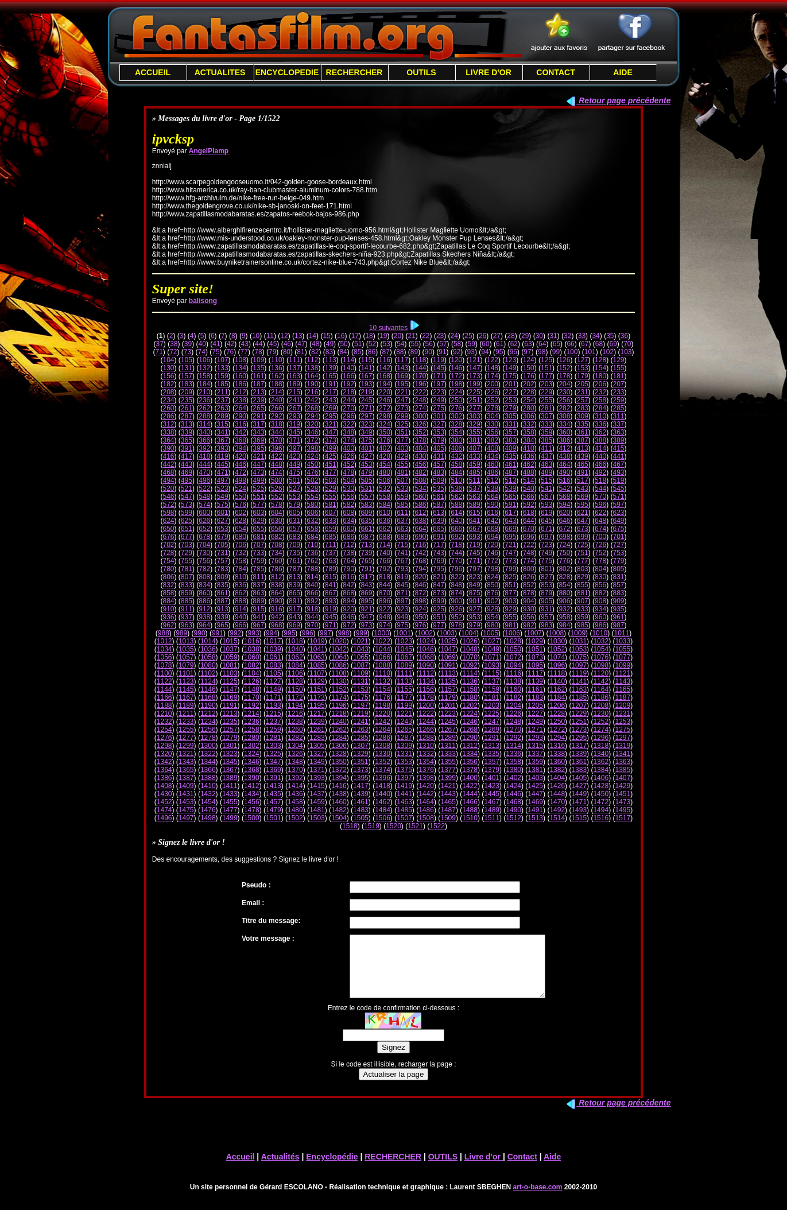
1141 (579, 681)
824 (492, 577)
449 (294, 464)
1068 (426, 657)
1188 (164, 705)
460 (492, 464)
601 (222, 513)
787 (294, 569)
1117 (535, 673)
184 (204, 384)
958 (564, 617)
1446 (513, 794)
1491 (535, 810)
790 (348, 569)
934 (600, 609)
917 (294, 609)
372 (312, 440)
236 (204, 400)
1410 (208, 786)
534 (421, 488)
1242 (382, 722)
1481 (317, 810)
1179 (448, 697)
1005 (490, 633)
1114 (470, 673)
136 (276, 368)
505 (366, 480)
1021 (361, 641)
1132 (382, 681)
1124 (208, 681)
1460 (339, 802)
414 (600, 448)
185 (222, 384)
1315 (535, 746)
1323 (230, 754)
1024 (426, 641)
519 (618, 480)
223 (438, 392)
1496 (164, 818)
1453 (186, 802)
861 (222, 593)
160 (240, 376)
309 (582, 416)
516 (564, 480)
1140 (557, 681)
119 (438, 360)
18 (369, 336)
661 (366, 529)
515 (546, 480)
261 (186, 408)
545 (618, 488)
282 (564, 408)
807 (186, 577)
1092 (470, 665)
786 (276, 569)
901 (474, 601)
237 (222, 400)
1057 (186, 657)
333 (546, 424)
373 (330, 440)
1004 (468, 633)
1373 (361, 770)
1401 (491, 778)
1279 (230, 738)
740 (384, 553)
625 (186, 521)
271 (366, 408)
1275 (622, 730)
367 (222, 440)
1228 (557, 713)
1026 (470, 641)
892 (312, 601)
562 (456, 496)
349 (366, 432)
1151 (317, 689)
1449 (579, 794)
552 (276, 496)
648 (600, 521)
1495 (622, 810)
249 (438, 400)
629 (258, 521)
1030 (557, 641)
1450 (600, 794)
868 (348, 593)
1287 (404, 738)
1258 (251, 730)
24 (454, 336)
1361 (579, 762)
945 (330, 617)
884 (168, 601)
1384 (600, 770)
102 (608, 352)
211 (222, 392)
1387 (186, 778)
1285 (361, 738)
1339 (579, 754)
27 (497, 336)
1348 (295, 762)
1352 (382, 762)
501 (294, 480)
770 (456, 561)
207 (618, 384)
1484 (382, 810)
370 (276, 440)
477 (330, 472)
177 (546, 376)
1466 (470, 802)
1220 (382, 713)
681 (258, 537)
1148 (251, 689)
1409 (186, 786)
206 (600, 384)
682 (276, 537)
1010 (599, 633)
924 (421, 609)
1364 (164, 770)
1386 (164, 778)
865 (294, 593)
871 (402, 593)
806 (168, 577)
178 (564, 376)
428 (384, 456)
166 (348, 376)
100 (571, 352)
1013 (186, 641)
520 (168, 488)
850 (492, 585)
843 (366, 585)
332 (528, 424)
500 (276, 480)
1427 (579, 786)
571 (618, 496)
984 (564, 625)
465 (582, 464)
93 (471, 352)
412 (564, 448)
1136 (470, 681)
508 (421, 480)
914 (240, 609)
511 (474, 480)
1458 (295, 802)
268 (312, 408)
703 (186, 545)
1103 (230, 673)
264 (240, 408)
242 (312, 400)
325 (402, 424)
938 (204, 617)
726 (600, 545)
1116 (513, 673)
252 (492, 400)
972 (348, 625)
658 (312, 529)
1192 (251, 705)
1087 (361, 665)
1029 (535, 641)
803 (582, 569)
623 (618, 513)
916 (276, 609)
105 (186, 360)
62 (514, 344)
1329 (361, 754)
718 (456, 545)
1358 (513, 762)
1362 (600, 762)
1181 (491, 697)
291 (258, 416)
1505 (361, 818)
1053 (579, 649)
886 (204, 601)
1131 (361, 681)
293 (294, 416)
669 (510, 529)
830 (600, 577)
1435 (273, 794)
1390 (251, 778)
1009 (578, 633)
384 (528, 440)
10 (255, 336)
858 (168, 593)
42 (230, 344)
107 (222, 360)
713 (366, 545)
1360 (557, 762)
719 (474, 545)
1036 (208, 649)
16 (340, 336)
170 (421, 376)
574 (204, 505)
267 (294, 408)
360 (564, 432)
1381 (535, 770)
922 (384, 609)
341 (222, 432)
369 (258, 440)
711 (330, 545)
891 (294, 601)
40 (202, 344)
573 (186, 505)
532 (384, 488)
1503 (317, 818)
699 (582, 537)
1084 (295, 665)
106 (204, 360)
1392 (295, 778)
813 (294, 577)
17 (355, 336)
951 (438, 617)
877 (510, 593)
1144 (164, 689)
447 (258, 464)
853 (546, 585)
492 (600, 472)
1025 (448, 641)
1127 (273, 681)
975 (402, 625)
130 (168, 368)
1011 (621, 633)
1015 (230, 641)
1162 (557, 689)
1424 (513, 786)
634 (348, 521)
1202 (470, 705)
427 (366, 456)
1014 (208, 641)
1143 (622, 681)
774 (528, 561)
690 (421, 537)
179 (582, 376)
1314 (513, 746)
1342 (164, 762)
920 (348, 609)
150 (528, 368)
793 (402, 569)
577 (258, 505)
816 (348, 577)
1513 (535, 818)
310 (600, 416)
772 (492, 561)
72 (173, 352)
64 (542, 344)
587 (438, 505)
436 (528, 456)
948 (384, 617)
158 (204, 376)
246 (384, 400)
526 (276, 488)
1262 (339, 730)
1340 (600, 754)
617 (510, 513)
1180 (470, 697)
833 (186, 585)
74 (202, 352)
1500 (251, 818)
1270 (513, 730)
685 (330, 537)
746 (492, 553)
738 (348, 553)
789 (330, 569)
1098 (600, 665)
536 (456, 488)
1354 (426, 762)
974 (384, 625)
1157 (448, 689)
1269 (491, 730)
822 (456, 577)
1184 (557, 697)
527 (294, 488)
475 (294, 472)
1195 (317, 705)
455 (402, 464)
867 (330, 593)
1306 (339, 746)
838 (276, 585)
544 (600, 488)
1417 (361, 786)
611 (402, 513)
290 (240, 416)
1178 (426, 697)
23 (440, 336)
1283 (317, 738)
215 (294, 392)
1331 (404, 754)
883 (618, 593)
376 (384, 440)
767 (402, 561)
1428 (600, 786)
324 (384, 424)
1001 (403, 633)
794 (421, 569)
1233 (186, 722)
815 (330, 577)
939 (222, 617)
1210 (164, 713)
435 (510, 456)
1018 (295, 641)
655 (258, 529)
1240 (339, 722)
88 (400, 352)
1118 (557, 673)
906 (564, 601)
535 (438, 488)
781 (186, 569)
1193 (273, 705)
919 (330, 609)
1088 (382, 665)
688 (384, 537)
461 (510, 464)
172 (456, 376)
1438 (339, 794)
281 (546, 408)
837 (258, 585)
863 (258, 593)
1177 (404, 697)
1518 (350, 826)
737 (330, 553)
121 (474, 360)
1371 (317, 770)
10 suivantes (388, 328)
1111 (404, 673)
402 (384, 448)
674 (600, 529)
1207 (579, 705)
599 (186, 513)
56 (429, 344)
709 (294, 545)
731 (222, 553)
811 (258, 577)
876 (492, 593)
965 (222, 625)
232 (600, 392)
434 (492, 456)
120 (456, 360)
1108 (339, 673)
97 (527, 352)
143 (402, 368)
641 (474, 521)
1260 (295, 730)
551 (258, 496)
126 (564, 360)
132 (204, 368)
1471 (579, 802)
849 (474, 585)
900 (456, 601)
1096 (557, 665)
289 (222, 416)
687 (366, 537)
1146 (208, 689)
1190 (208, 705)
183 (186, 384)
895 (366, 601)
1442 (426, 794)
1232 (164, 722)
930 (528, 609)
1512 (513, 818)
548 (204, 496)
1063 (317, 657)
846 (421, 585)
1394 (339, 778)
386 (564, 440)
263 (222, 408)
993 (253, 633)
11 (270, 336)
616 (492, 513)
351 (402, 432)
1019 (317, 641)
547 (186, 496)
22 (425, 336)
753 (618, 553)
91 (442, 352)
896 (384, 601)
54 (400, 344)
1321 (186, 754)
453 (366, 464)
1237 (273, 722)
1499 (230, 818)
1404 (557, 778)
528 (312, 488)
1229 (579, 713)
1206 (557, 705)
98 (541, 352)
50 (343, 344)
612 (421, 513)
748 (528, 553)
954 (492, 617)
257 (582, 400)
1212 (208, 713)
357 (510, 432)
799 (510, 569)
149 (510, 368)
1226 (513, 713)
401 (366, 448)
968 (276, 625)
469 (186, 472)
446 (240, 464)
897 (402, 601)
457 (438, 464)
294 (312, 416)
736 (312, 553)
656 (276, 529)
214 (276, 392)
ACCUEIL (152, 72)
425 (330, 456)
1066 (382, 657)
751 (582, 553)
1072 (513, 657)
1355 (448, 762)
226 (492, 392)
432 (456, 456)
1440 (382, 794)
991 (217, 633)
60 (485, 344)
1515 (579, 818)
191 (330, 384)
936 (168, 617)
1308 (382, 746)
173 (474, 376)
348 (348, 432)
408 (492, 448)
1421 (448, 786)
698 (564, 537)
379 (438, 440)
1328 (339, 754)
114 (348, 360)
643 (510, 521)
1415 (317, 786)
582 (348, 505)
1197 (361, 705)
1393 (317, 778)
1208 (600, 705)
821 (438, 577)
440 (600, 456)
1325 (273, 754)
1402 (513, 778)
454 (384, 464)
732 (240, 553)
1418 (382, 786)
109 (258, 360)
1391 (273, 778)
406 (456, 448)
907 (582, 601)
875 (474, 593)
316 (240, 424)
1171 (273, 697)
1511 (491, 818)
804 (600, 569)
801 (546, 569)
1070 (470, 657)
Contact (522, 1168)
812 (276, 577)
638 (421, 521)
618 (528, 513)
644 (528, 521)
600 (204, 513)
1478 (251, 810)
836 (240, 585)
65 (556, 344)
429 (402, 456)
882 (600, 593)
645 (546, 521)
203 (546, 384)
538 (492, 488)
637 (402, 521)
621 (582, 513)
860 (204, 593)
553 (294, 496)
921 (366, 609)
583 (366, 505)
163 (294, 376)
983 (546, 625)
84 (343, 352)
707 (258, 545)
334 (564, 424)
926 (456, 609)
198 (456, 384)
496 (204, 480)
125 (546, 360)
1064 (339, 657)
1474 (164, 810)
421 (258, 456)
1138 (513, 681)
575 (222, 505)
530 (348, 488)
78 (258, 352)
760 (276, 561)
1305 (317, 746)
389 (618, 440)
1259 (273, 730)
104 (168, 360)
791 (366, 569)
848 (456, 585)
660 (348, 529)
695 (510, 537)
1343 (186, 762)
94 (485, 352)
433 (474, 456)
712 (348, 545)
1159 (491, 689)
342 (240, 432)
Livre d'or (483, 1168)
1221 (404, 713)
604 (276, 513)
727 (618, 545)
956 (528, 617)
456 (421, 464)
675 (618, 529)
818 (384, 577)
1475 (186, 810)
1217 (317, 713)
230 (564, 392)
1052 (557, 649)
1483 (361, 810)
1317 (579, 746)
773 (510, 561)
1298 (164, 746)
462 (528, 464)
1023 (404, 641)
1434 (251, 794)
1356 (470, 762)
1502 (295, 818)
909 (618, 601)
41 (216, 344)
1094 (513, 665)
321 (330, 424)
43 (245, 344)
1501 (273, 818)
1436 (295, 794)
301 (438, 416)
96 (513, 352)
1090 (426, 665)
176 (528, 376)
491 (582, 472)
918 (312, 609)
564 (492, 496)
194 (384, 384)
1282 (295, 738)
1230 (600, 713)
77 (244, 352)
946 (348, 617)
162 (276, 376)
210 (204, 392)
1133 (404, 681)
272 (384, 408)
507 (402, 480)
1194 (295, 705)
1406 (600, 778)
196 (421, 384)
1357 (491, 762)
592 (528, 505)
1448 (557, 794)
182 (168, 384)
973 (366, 625)
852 (528, 585)
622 (600, 513)
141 (366, 368)
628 (240, 521)
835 (222, 585)
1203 (491, 705)
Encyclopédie (332, 1168)
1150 (295, 689)
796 (456, 569)
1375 (404, 770)
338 (168, 432)
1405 (579, 778)
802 (564, 569)
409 (510, 448)
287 (186, 416)
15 (326, 336)
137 (294, 368)
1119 (579, 673)
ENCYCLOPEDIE (287, 72)
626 (204, 521)
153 (582, 368)
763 (330, 561)
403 (402, 448)
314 (204, 424)
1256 (208, 730)
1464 (426, 802)
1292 (513, 738)
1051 (535, 649)
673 (582, 529)
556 (348, 496)
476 (312, 472)
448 (276, 464)
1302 (251, 746)
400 (348, 448)
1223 (448, 713)
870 (384, 593)
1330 (382, 754)
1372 (339, 770)
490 (564, 472)
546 (168, 496)
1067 (404, 657)
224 (456, 392)
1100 (164, 673)
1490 (513, 810)
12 (284, 336)
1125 (230, 681)
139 (330, 368)
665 (438, 529)
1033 (622, 641)
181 (618, 376)
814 (312, 577)
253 (510, 400)
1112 (426, 673)
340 (204, 432)
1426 (557, 786)
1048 (470, 649)
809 (222, 577)
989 (181, 633)
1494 (600, 810)
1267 (448, 730)
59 (471, 344)
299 (402, 416)
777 (582, 561)
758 (240, 561)
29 (525, 336)
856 (600, 585)
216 (312, 392)
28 (510, 336)
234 (168, 400)
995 (289, 633)
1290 (470, 738)
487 (510, 472)
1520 (393, 826)
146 (456, 368)
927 (474, 609)
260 (168, 408)
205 (582, 384)
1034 (164, 649)
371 (294, 440)
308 (564, 416)
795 (438, 569)
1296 (600, 738)
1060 (251, 657)
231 (582, 392)
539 (510, 488)
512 (492, 480)
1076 (600, 657)
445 (222, 464)
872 (421, 593)
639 (438, 521)
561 (438, 496)
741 (402, 553)
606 (312, 513)
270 (348, 408)
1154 (382, 689)
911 (186, 609)
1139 (535, 681)
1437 (317, 794)
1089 (404, 665)
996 (307, 633)
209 (186, 392)
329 (474, 424)
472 (240, 472)
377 (402, 440)
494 (168, 480)
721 (510, 545)
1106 (295, 673)
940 (240, 617)
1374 (382, 770)
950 (421, 617)
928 (492, 609)
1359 (535, 762)
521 (186, 488)
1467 (491, 802)
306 (528, 416)
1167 (186, 697)
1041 (317, 649)
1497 (186, 818)
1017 (273, 641)
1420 (426, 786)
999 (361, 633)
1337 (535, 754)
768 (421, 561)
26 (482, 336)
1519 (371, 826)
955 (510, 617)
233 (618, 392)
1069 (448, 657)
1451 (622, 794)
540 (528, 488)
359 (546, 432)
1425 (535, 786)
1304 (295, 746)
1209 (622, 705)
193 (366, 384)
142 (384, 368)
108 (240, 360)
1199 (404, 705)
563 (474, 496)
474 (276, 472)
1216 (295, 713)
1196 (339, 705)
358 (528, 432)
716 (421, 545)
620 (564, 513)
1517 (622, 818)
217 (330, 392)
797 (474, 569)
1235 (230, 722)
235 (186, 400)
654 (240, 529)
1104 (251, 673)
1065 (361, 657)
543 (582, 488)
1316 (557, 746)
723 (546, 545)
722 (528, 545)
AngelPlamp (208, 151)
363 (618, 432)
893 (330, 601)
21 (412, 336)
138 (312, 368)
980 (492, 625)
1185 (579, 697)
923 (402, 609)
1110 (382, 673)
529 (330, 488)
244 (348, 400)
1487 (448, 810)
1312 (470, 746)
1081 (230, 665)
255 (546, 400)
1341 (622, 754)
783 (222, 569)
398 (312, 448)
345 (294, 432)
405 (438, 448)
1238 (295, 722)
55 (414, 344)
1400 (470, 778)
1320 (164, 754)
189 (294, 384)
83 (329, 352)
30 (539, 336)
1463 (404, 802)
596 (600, 505)
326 (421, 424)
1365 (186, 770)
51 (358, 344)
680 (240, 537)
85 (357, 352)
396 (276, 448)
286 (168, 416)
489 (546, 472)
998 (343, 633)
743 (438, 553)
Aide (552, 1168)
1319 (622, 746)
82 (315, 352)
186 (240, 384)
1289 (448, 738)
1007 (534, 633)
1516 (600, 818)
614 (456, 513)
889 (258, 601)
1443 (448, 794)
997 (325, 633)
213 (258, 392)
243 (330, 400)
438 (564, 456)
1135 (448, 681)
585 (402, 505)
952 (456, 617)
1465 (448, 802)
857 (618, 585)
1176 (382, 697)
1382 (557, 770)
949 (402, 617)
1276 (164, 738)
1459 (317, 802)
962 (168, 625)
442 (168, 464)
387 (582, 440)
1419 (404, 786)
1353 (404, 762)
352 (421, 432)
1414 (295, 786)
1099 (622, 665)
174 (492, 376)
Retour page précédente (618, 100)
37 (159, 344)
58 (457, 344)
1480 (295, 810)
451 (330, 464)
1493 (579, 810)
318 (276, 424)
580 (312, 505)
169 (402, 376)
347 (330, 432)
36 (624, 336)
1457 (273, 802)
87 (385, 352)
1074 (557, 657)
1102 (208, 673)
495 (186, 480)
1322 (208, 754)
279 (510, 408)
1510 (470, 818)
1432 (208, 794)
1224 (470, 713)
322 (348, 424)
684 (312, 537)
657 (294, 529)
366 (204, 440)
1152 (339, 689)
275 (438, 408)
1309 (404, 746)
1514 (557, 818)
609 (366, 513)
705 (222, 545)
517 (582, 480)
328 (456, 424)
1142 (600, 681)
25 (468, 336)
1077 (622, 657)
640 (456, 521)
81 (300, 352)
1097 (579, 665)
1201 (448, 705)
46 (287, 344)
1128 (295, 681)
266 (276, 408)
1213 (230, 713)
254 (528, 400)
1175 (361, 697)
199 (474, 384)
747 (510, 553)
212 (240, 392)
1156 (426, 689)
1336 (513, 754)
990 (200, 633)
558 (384, 496)
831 (618, 577)
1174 (339, 697)
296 (348, 416)
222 (421, 392)
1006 (512, 633)
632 (312, 521)
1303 (273, 746)
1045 (404, 649)
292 (276, 416)
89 (414, 352)
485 (474, 472)
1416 (339, 786)
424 (312, 456)
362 (600, 432)
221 (402, 392)
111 (294, 360)
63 (528, 344)
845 (402, 585)
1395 (361, 778)
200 (492, 384)
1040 (295, 649)
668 (492, 529)
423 (294, 456)
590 (492, 505)
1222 (426, 713)
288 (204, 416)
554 (312, 496)
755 (186, 561)
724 (564, 545)
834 (204, 585)
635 (366, 521)
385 (546, 440)
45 (273, 344)
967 (258, 625)
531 (366, 488)
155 (618, 368)
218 (348, 392)
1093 (491, 665)
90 (428, 352)
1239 (317, 722)
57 (443, 344)
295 (330, 416)
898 (421, 601)
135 (258, 368)
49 (330, 344)
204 (564, 384)
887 (222, 601)
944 (312, 617)
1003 (447, 633)
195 (402, 384)
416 (168, 456)
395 (258, 448)
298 (384, 416)
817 (366, 577)
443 (186, 464)
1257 (230, 730)
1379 (491, 770)
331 (510, 424)
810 (240, 577)
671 (546, 529)
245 (366, 400)
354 (456, 432)
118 (421, 360)
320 (312, 424)
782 (204, 569)
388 (600, 440)
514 (528, 480)
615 (474, 513)
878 (528, 593)
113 (330, 360)
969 (294, 625)
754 (168, 561)
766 (384, 561)
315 (222, 424)
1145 (186, 689)
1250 (557, 722)
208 (168, 392)
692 (456, 537)
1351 (361, 762)
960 (600, 617)
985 (582, 625)
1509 (448, 818)
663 (402, 529)
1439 (361, 794)
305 (510, 416)
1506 (382, 818)
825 (510, 577)
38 (173, 344)
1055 (622, 649)
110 (276, 360)
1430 (164, 794)
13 (298, 336)
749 (546, 553)
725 (582, 545)
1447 (535, 794)
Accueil (240, 1168)
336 (600, 424)
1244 (426, 722)
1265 (404, 730)
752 (600, 553)
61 (499, 344)
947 (366, 617)
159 (222, 376)
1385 (622, 770)
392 (204, 448)
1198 (382, 705)
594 (564, 505)
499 (258, 480)
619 (546, 513)
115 (366, 360)
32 (567, 336)
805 (618, 569)
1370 (295, 770)
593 (546, 505)
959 (582, 617)
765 (366, 561)
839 (294, 585)
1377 (448, 770)
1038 (251, 649)
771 (474, 561)
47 (301, 344)
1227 (535, 713)
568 (564, 496)
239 (258, 400)
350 (384, 432)
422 (276, 456)
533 (402, 488)
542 (564, 488)
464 (564, 464)
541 (546, 488)
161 (258, 376)
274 (421, 408)
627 (222, 521)
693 (474, 537)
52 (372, 344)
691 (438, 537)
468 (168, 472)
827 (546, 577)
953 (474, 617)
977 (438, 625)
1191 (230, 705)
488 (528, 472)
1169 (230, 697)
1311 (448, 746)
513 (510, 480)
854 (564, 585)
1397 (404, 778)
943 (294, 617)
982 (528, 625)
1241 (361, 722)
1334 (470, 754)
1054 (600, 649)
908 (600, 601)
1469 (535, 802)
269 (330, 408)
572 (168, 505)
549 (222, 496)
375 (366, 440)
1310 (426, 746)
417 (186, 456)
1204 (513, 705)
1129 (317, 681)
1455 (230, 802)
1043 (361, 649)
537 (474, 488)
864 (276, 593)
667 (474, 529)
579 (294, 505)
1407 (622, 778)
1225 (491, 713)
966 (240, 625)
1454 (208, 802)
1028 (513, 641)
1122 (164, 681)
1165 (622, 689)
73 (187, 352)
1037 (230, 649)
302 (456, 416)
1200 (426, 705)
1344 (208, 762)
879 (546, 593)
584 (384, 505)
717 (438, 545)
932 (564, 609)
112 (312, 360)
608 (348, 513)
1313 (491, 746)
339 (186, 432)
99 (556, 352)
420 (240, 456)
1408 (164, 786)
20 (397, 336)
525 (258, 488)
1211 (186, 713)
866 (312, 593)
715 (402, 545)
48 (315, 344)
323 (366, 424)
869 (366, 593)
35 (610, 336)
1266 (426, 730)
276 (456, 408)
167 (366, 376)
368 (240, 440)
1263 (361, 730)
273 (402, 408)
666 (456, 529)
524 (240, 488)
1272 (557, 730)
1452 (164, 802)
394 (240, 448)
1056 (164, 657)
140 (348, 368)
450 (312, 464)
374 (348, 440)
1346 (251, 762)
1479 (273, 810)
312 (168, 424)
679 (222, 537)
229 (546, 392)
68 (599, 344)
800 (528, 569)
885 (186, 601)
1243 (404, 722)
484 (456, 472)
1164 (600, 689)
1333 (448, 754)
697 (546, 537)
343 (258, 432)
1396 (382, 778)
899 (438, 601)
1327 (317, 754)
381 (474, 440)
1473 (622, 802)
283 (582, 408)
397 (294, 448)
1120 (600, 673)
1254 (164, 730)
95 (499, 352)
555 (330, 496)
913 (222, 609)
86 (371, 352)
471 (222, 472)
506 (384, 480)
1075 (579, 657)
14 (312, 336)
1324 (251, 754)
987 (618, 625)
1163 (579, 689)
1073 (535, 657)
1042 (339, 649)
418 (204, 456)
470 (204, 472)
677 (186, 537)
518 (600, 480)
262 (204, 408)
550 (240, 496)
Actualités (280, 1168)
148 (492, 368)
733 (258, 553)
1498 (208, 818)
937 (186, 617)
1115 (491, 673)
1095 (535, 665)
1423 (491, 786)
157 (186, 376)
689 (402, 537)
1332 (426, 754)
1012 (164, 641)
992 (235, 633)
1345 (230, 762)
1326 (295, 754)
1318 (600, 746)
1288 (426, 738)
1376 (426, 770)
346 (312, 432)
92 (456, 352)
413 (582, 448)
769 (438, 561)
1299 (186, 746)
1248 (513, 722)
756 (204, 561)
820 (421, 577)
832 (168, 585)
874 (456, 593)
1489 (491, 810)
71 (158, 352)
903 (510, 601)
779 (618, 561)
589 (474, 505)
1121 (622, 673)
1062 (295, 657)
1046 (426, 649)
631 (294, 521)
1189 (186, 705)
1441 (404, 794)
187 (258, 384)
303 (474, 416)
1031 (579, 641)
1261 (317, 730)
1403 (535, 778)
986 (600, 625)
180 (600, 376)
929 (510, 609)
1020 (339, 641)
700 (600, 537)
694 (492, 537)
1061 (273, 657)
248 (421, 400)
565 (510, 496)
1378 (470, 770)
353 (438, 432)
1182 (513, 697)
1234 (208, 722)
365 (186, 440)
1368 (251, 770)
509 (438, 480)
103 (625, 352)
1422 (470, 786)
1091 (448, 665)
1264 (382, 730)
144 (421, 368)
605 (294, 513)
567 (546, 496)
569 (582, 496)
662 (384, 529)
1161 (535, 689)
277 (474, 408)
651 (186, 529)
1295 (579, 738)
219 (366, 392)
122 (492, 360)
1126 (251, 681)
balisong (203, 301)
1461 (361, 802)
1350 (339, 762)
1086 (339, 665)
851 (510, 585)
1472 (600, 802)
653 (222, 529)
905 (546, 601)
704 (204, 545)
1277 (186, 738)
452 (348, 464)
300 (421, 416)
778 (600, 561)
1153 (361, 689)
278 (492, 408)
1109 (361, 673)
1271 (535, 730)
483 (438, 472)
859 (186, 593)
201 (510, 384)
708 (276, 545)
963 (186, 625)
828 (564, 577)
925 (438, 609)
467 (618, 464)
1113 (448, 673)
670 (528, 529)
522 (204, 488)
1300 (208, 746)
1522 (437, 826)
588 (456, 505)
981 (510, 625)
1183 (535, 697)
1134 (426, 681)
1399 (448, 778)
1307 (361, 746)
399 (330, 448)
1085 (317, 665)
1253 (622, 722)
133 (222, 368)
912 (204, 609)
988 (163, 633)
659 (330, 529)
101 (590, 352)
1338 (557, 754)
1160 (513, 689)
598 (168, 513)
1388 (208, 778)
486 (492, 472)
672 (564, 529)
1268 (470, 730)
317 (258, 424)
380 (456, 440)
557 (366, 496)
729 (186, 553)
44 (258, 344)
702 (168, 545)
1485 (404, 810)
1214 (251, 713)
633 (330, 521)
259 (618, 400)
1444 (470, 794)
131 (186, 368)
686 (348, 537)
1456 (251, 802)
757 (222, 561)
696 (528, 537)
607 (330, 513)
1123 (186, 681)
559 (402, 496)
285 (618, 408)
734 (276, 553)
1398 (426, 778)
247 (402, 400)
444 (204, 464)
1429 (622, 786)
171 (438, 376)
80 (286, 352)
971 (330, 625)
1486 (426, 810)
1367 (230, 770)
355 (474, 432)
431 (438, 456)
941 (258, 617)
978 (456, 625)
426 (348, 456)
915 (258, 609)
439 (582, 456)
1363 (622, 762)
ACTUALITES (220, 72)
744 (456, 553)
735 (294, 553)
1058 (208, 657)
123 (510, 360)
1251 (579, 722)
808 (204, 577)
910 (168, 609)
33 (582, 336)
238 (240, 400)
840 (312, 585)
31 (553, 336)
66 (570, 344)
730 (204, 553)
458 (456, 464)
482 (421, 472)
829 (582, 577)
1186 (600, 697)
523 (222, 488)
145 (438, 368)
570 (600, 496)
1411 (230, 786)
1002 (425, 633)
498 (240, 480)
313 (186, 424)
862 (240, 593)
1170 (251, 697)
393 (222, 448)
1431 (186, 794)
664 (421, 529)
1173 (317, 697)
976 (421, 625)
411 (546, 448)
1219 (361, 713)
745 (474, 553)
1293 (535, 738)
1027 (491, 641)
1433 (230, 794)
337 (618, 424)
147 (474, 368)
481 (402, 472)
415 (618, 448)
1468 (513, 802)
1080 (208, 665)
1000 (381, 633)
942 (276, 617)
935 (618, 609)
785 (258, 569)
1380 (513, 770)
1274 (600, 730)
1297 (622, 738)
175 (510, 376)
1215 (273, 713)
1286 (382, 738)
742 (421, 553)
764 (348, 561)
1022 (382, 641)
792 (384, 569)
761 (294, 561)
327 (438, 424)
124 (528, 360)
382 (492, 440)
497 (222, 480)
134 (240, 368)
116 (384, 360)
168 (384, 376)
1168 (208, 697)
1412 (251, 786)
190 (312, 384)
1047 (448, 649)
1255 (186, 730)
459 (474, 464)
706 (240, 545)
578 (276, 505)
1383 (579, 770)
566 (528, 496)
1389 (230, 778)
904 (528, 601)
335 (582, 424)
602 (240, 513)
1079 (186, 665)
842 (348, 585)
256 (564, 400)
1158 (470, 689)
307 (546, 416)
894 (348, 601)
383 (510, 440)
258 (600, 400)
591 (510, 505)
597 (618, 505)
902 (492, 601)
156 (168, 376)
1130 (339, 681)
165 (330, 376)
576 (240, 505)
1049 (491, 649)
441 (618, 456)
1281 (273, 738)
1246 (470, 722)
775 (546, 561)
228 (528, 392)
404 (421, 448)
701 (618, 537)
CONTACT (555, 72)
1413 (273, 786)
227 (510, 392)
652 (204, 529)
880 (564, 593)
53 (386, 344)
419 (222, 456)
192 (348, 384)
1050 (513, 649)
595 (582, 505)
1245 (448, 722)
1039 (273, 649)
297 (366, 416)
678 (204, 537)
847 (438, 585)
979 (474, 625)
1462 (382, 802)
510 (456, 480)
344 (276, 432)
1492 (557, 810)
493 (618, 472)
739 (366, 553)
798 (492, 569)
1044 (382, 649)
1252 (600, 722)
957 (546, 617)
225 (474, 392)
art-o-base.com (538, 1199)
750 (564, 553)
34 (595, 336)
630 (276, 521)
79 (272, 352)
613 (438, 513)
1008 (556, 633)
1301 (230, 746)
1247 (491, 722)
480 (384, 472)
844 (384, 585)
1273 (579, 730)
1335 (491, 754)
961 (618, 617)
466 (600, 464)
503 (330, 480)
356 (492, 432)
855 (582, 585)
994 (271, 633)
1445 (491, 794)
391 (186, 448)
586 (421, 505)
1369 (273, 770)
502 (312, 480)
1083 (273, 665)
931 (546, 609)
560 (421, 496)
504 (348, 480)
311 (618, 416)
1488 (470, 810)
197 (438, 384)
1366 (208, 770)
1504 (339, 818)
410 (528, 448)
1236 (251, 722)
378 (421, 440)
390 (168, 448)
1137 (491, 681)
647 (582, 521)
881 (582, 593)
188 (276, 384)
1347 (273, 762)
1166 (164, 697)
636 (384, 521)
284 (600, 408)
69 (613, 344)
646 (564, 521)
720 (492, 545)
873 (438, 593)
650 (168, 529)
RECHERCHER (354, 72)
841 (330, 585)
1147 (230, 689)
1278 (208, 738)
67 (584, 344)
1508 (426, 818)
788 (312, 569)
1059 (230, 657)
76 (230, 352)
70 (627, 344)
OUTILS (421, 72)
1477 (230, 810)
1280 (251, 738)
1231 (622, 713)
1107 (317, 673)
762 (312, 561)
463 (546, 464)
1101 (186, 673)
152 (564, 368)
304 (492, 416)
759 (258, 561)
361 (582, 432)
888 (240, 601)
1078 (164, 665)
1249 (535, 722)
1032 (600, 641)
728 (168, 553)
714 (384, 545)
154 (600, 368)
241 (294, 400)
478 (348, 472)
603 (258, 513)
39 (188, 344)
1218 (339, 713)
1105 (273, 673)
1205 (535, 705)
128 (600, 360)
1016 (251, 641)
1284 (339, 738)
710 (312, 545)
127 (582, 360)
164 (312, 376)
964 (204, 625)
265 (258, 408)
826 (528, 577)
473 (258, 472)
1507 (404, 818)
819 (402, 577)
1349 (317, 762)
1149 (273, 689)
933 (582, 609)
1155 (404, 689)
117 (402, 360)
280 (528, 408)
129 (618, 360)
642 (492, 521)
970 (312, 625)
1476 (208, 810)
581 (330, 505)
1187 (622, 697)
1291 (491, 738)
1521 (415, 826)
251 (474, 400)
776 (564, 561)
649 (618, 521)
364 (168, 440)
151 (546, 368)
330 (492, 424)
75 (215, 352)
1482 (339, 810)
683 (294, 537)
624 (168, 521)
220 (384, 392)
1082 (251, 665)
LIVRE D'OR (488, 72)
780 (168, 569)
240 (276, 400)
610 (384, 513)
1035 (186, 649)
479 (366, 472)
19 (383, 336)
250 (456, 400)
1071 (491, 657)
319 (294, 424)
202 (528, 384)
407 (474, 448)
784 (240, 569)
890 (276, 601)
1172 (295, 697)
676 (168, 537)
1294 (557, 738)
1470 (557, 802)
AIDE (622, 72)
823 (474, 577)
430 (421, 456)
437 (546, 456)
